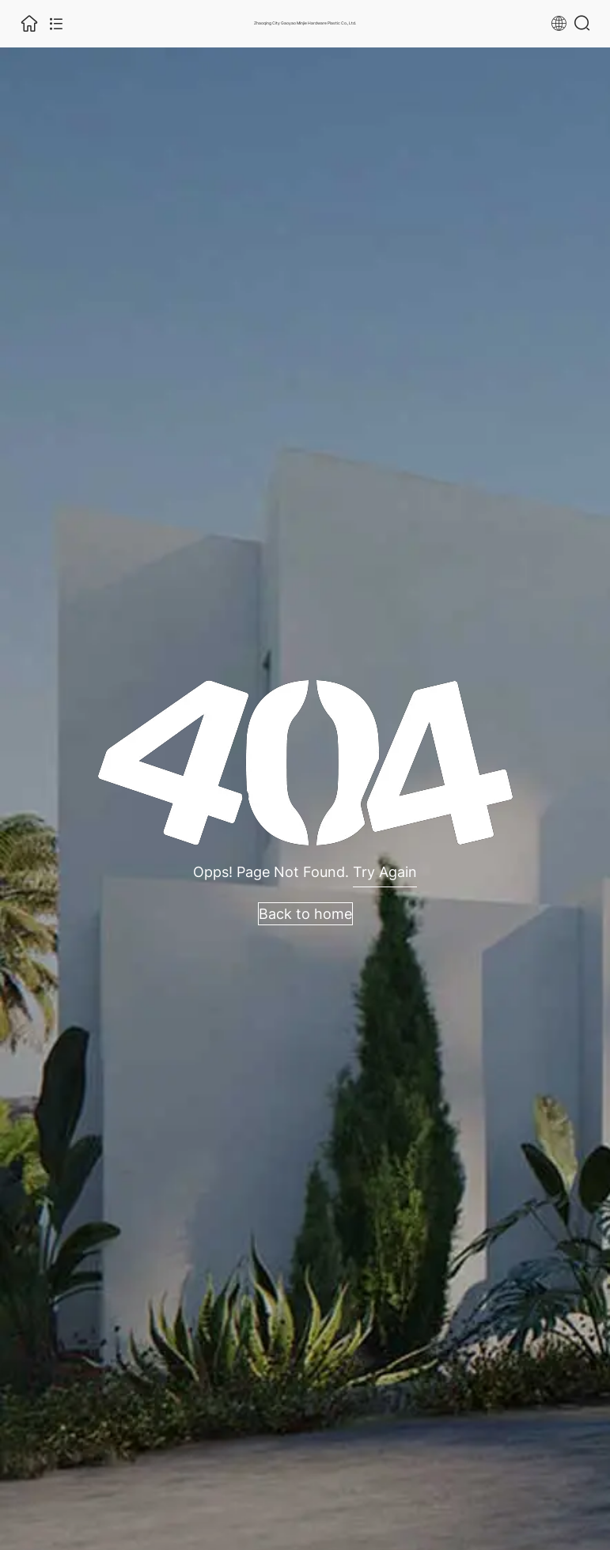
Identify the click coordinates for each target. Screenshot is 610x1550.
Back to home (305, 913)
